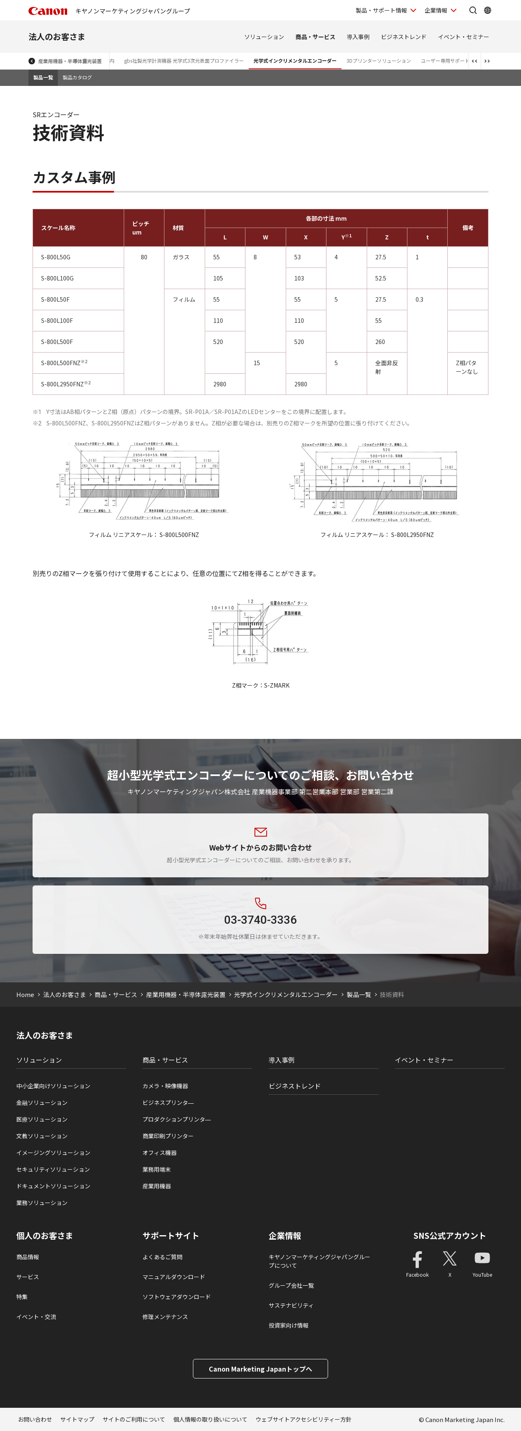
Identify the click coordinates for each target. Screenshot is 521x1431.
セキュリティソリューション (53, 1169)
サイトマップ (77, 1419)
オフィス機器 (159, 1152)
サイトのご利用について (134, 1419)
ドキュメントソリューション (53, 1186)
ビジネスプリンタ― (168, 1102)
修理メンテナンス (165, 1317)
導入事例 (358, 37)
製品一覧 (43, 77)
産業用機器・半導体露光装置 (70, 60)
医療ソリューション (42, 1119)
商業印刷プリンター (168, 1136)
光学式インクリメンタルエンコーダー (295, 60)
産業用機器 (156, 1186)
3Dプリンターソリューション (378, 60)
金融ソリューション (42, 1102)
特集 (22, 1297)
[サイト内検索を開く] (473, 10)
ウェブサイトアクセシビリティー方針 (304, 1419)
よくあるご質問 (162, 1257)
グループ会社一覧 (291, 1285)
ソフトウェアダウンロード (176, 1297)
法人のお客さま (56, 36)
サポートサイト (170, 1235)
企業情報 (285, 1235)
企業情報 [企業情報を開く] (436, 10)
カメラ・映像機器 (165, 1086)
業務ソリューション (42, 1203)
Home (25, 994)
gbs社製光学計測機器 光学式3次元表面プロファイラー (184, 60)
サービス (27, 1277)
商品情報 (27, 1257)
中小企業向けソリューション (53, 1086)
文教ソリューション (42, 1136)
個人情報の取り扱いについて (210, 1419)
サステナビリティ (291, 1305)
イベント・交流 (36, 1317)
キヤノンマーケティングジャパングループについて (319, 1261)
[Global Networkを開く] (488, 10)
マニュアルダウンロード (173, 1277)
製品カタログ (77, 77)
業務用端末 (156, 1169)
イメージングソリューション (53, 1152)
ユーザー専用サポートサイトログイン (462, 60)
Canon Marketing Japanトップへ (260, 1369)
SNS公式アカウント (450, 1235)
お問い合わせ (35, 1419)
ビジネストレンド (404, 37)
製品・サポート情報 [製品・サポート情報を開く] (381, 10)
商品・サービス (315, 37)
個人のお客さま (44, 1235)
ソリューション (264, 37)
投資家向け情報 (289, 1325)
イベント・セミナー (463, 37)
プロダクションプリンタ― (176, 1119)
